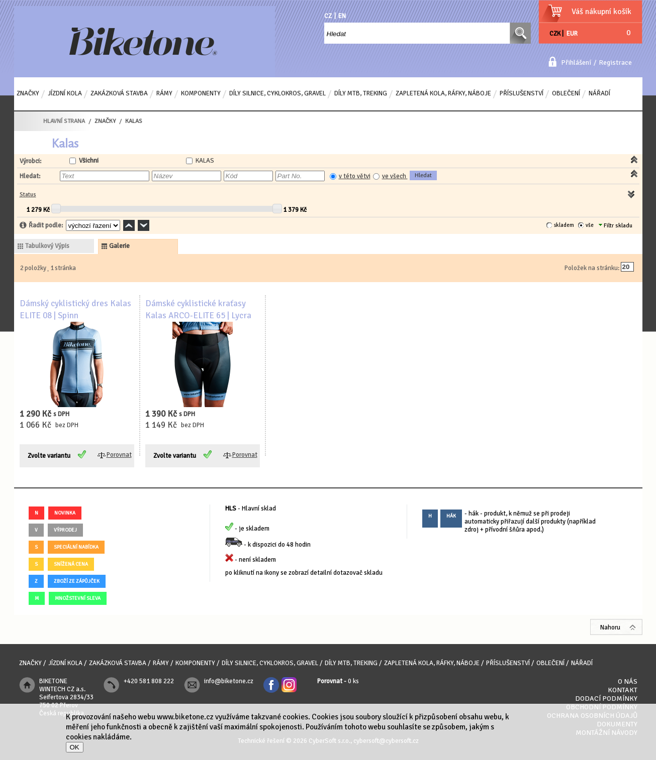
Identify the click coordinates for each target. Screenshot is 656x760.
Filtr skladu (615, 225)
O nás (627, 681)
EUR (572, 34)
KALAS (205, 161)
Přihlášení (576, 62)
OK (74, 747)
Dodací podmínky (606, 698)
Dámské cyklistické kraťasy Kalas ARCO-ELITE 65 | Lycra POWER (198, 315)
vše (590, 225)
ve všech (395, 176)
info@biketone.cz (228, 681)
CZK (554, 34)
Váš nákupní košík (601, 12)
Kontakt (622, 690)
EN (342, 16)
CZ (328, 16)
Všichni (89, 161)
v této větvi (354, 176)
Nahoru (610, 627)
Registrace (615, 62)
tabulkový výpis (47, 246)
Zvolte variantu (49, 456)
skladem (564, 225)
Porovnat (119, 455)
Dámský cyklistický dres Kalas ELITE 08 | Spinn (75, 309)
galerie (119, 246)
